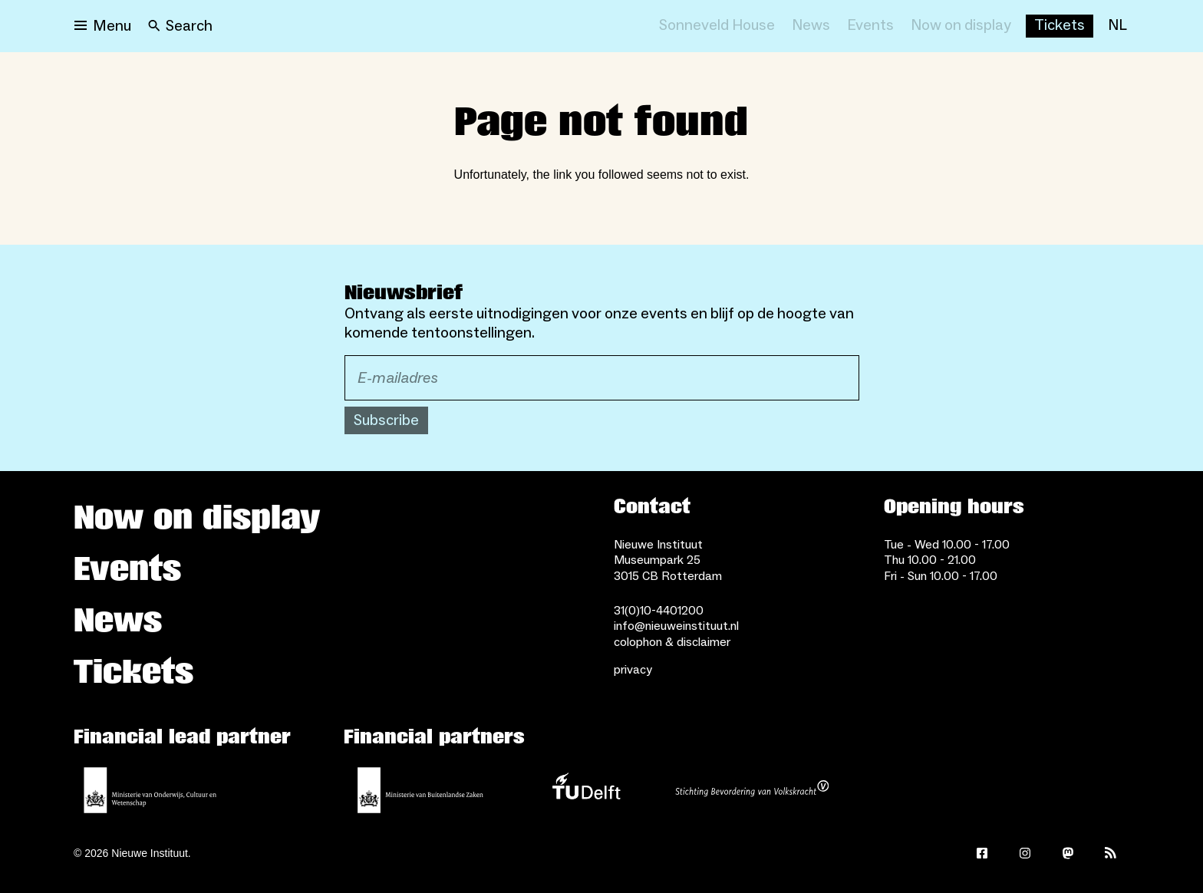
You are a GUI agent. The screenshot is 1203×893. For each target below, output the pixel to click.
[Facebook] (982, 853)
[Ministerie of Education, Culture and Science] (150, 790)
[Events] (870, 26)
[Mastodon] (1068, 853)
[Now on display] (961, 26)
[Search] (180, 26)
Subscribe (386, 420)
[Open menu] (103, 26)
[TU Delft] (586, 790)
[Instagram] (1025, 853)
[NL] (1117, 26)
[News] (811, 26)
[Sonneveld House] (717, 26)
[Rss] (1111, 853)
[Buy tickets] (1059, 26)
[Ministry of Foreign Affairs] (420, 790)
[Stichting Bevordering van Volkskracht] (752, 790)
